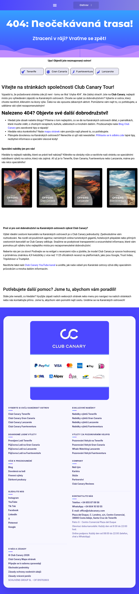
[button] (55, 5)
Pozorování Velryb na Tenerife (87, 440)
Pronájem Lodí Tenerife (20, 440)
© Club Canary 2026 (18, 555)
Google (12, 527)
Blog (10, 467)
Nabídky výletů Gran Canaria (87, 418)
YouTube (12, 502)
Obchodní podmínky (18, 567)
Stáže (75, 475)
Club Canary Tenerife (19, 414)
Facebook (13, 510)
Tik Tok (12, 506)
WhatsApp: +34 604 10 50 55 (87, 506)
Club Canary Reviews (83, 484)
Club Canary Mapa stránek (22, 559)
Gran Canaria (59, 71)
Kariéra (76, 471)
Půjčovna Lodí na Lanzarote (22, 449)
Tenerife (31, 71)
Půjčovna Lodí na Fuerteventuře (24, 453)
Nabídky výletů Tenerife (84, 414)
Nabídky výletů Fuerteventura (87, 426)
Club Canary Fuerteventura (22, 426)
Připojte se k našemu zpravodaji (24, 563)
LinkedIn (12, 514)
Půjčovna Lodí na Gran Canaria (24, 445)
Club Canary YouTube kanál (40, 265)
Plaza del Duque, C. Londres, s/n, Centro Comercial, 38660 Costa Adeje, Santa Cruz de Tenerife (98, 516)
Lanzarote (108, 71)
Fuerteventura (84, 71)
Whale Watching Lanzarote (86, 449)
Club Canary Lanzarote (20, 422)
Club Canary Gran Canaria (21, 418)
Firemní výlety (15, 475)
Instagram (13, 498)
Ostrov (86, 5)
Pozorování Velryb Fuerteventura (89, 453)
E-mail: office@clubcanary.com (88, 510)
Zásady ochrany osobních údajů (24, 572)
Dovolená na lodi (16, 471)
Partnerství (78, 479)
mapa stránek (52, 131)
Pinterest (13, 523)
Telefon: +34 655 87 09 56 (85, 502)
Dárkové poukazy (17, 479)
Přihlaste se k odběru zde (110, 135)
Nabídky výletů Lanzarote (85, 422)
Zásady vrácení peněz (19, 576)
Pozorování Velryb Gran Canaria (88, 445)
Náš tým (76, 467)
